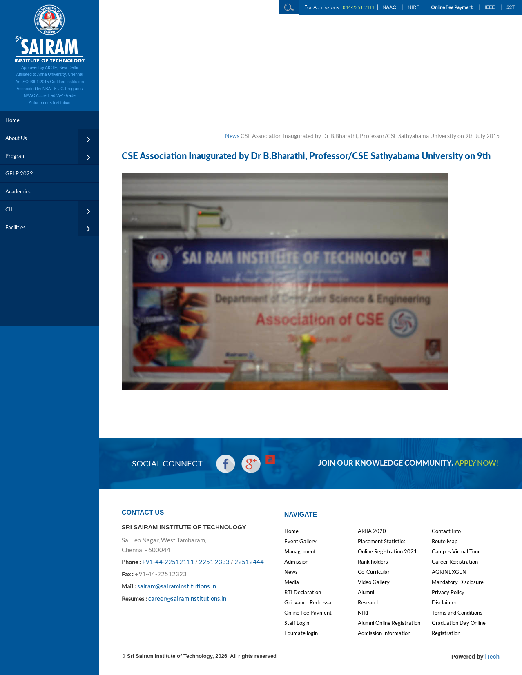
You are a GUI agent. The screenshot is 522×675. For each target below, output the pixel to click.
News (232, 135)
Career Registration (455, 561)
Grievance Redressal (308, 602)
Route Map (444, 541)
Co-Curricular (374, 571)
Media (291, 582)
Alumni (366, 592)
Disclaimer (444, 602)
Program (15, 156)
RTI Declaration (302, 592)
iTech (492, 656)
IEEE (489, 7)
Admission (296, 561)
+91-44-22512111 (168, 561)
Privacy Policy (448, 592)
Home (12, 120)
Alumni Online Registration (389, 622)
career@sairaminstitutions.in (187, 598)
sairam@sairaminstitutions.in (176, 586)
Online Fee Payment (452, 7)
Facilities (15, 227)
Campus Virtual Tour (456, 551)
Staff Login (296, 622)
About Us (16, 138)
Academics (18, 191)
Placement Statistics (382, 541)
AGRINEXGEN (449, 571)
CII (8, 209)
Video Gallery (374, 582)
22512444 (249, 561)
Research (368, 602)
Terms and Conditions (457, 612)
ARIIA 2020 (372, 531)
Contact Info (446, 531)
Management (300, 551)
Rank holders (373, 561)
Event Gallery (300, 541)
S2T (510, 7)
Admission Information (384, 633)
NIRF (413, 7)
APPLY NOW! (476, 463)
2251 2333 (214, 561)
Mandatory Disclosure (458, 582)
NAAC (389, 7)
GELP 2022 (19, 173)
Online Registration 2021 (387, 551)
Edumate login (301, 633)
